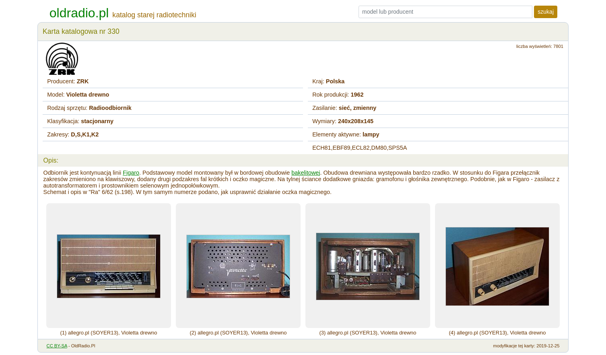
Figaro (131, 172)
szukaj (546, 11)
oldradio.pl (79, 13)
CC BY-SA (57, 345)
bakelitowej (305, 172)
